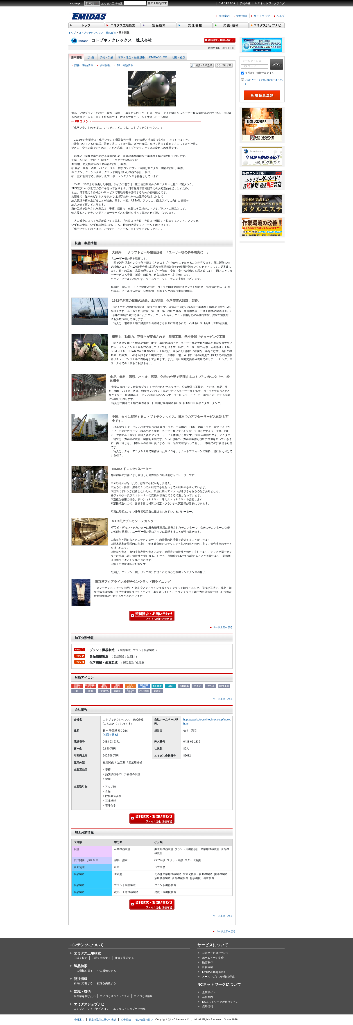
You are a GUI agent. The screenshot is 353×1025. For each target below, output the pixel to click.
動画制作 (207, 962)
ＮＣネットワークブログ (270, 3)
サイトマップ (262, 16)
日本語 (90, 3)
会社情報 (105, 65)
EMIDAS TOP (227, 3)
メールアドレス (251, 61)
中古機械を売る (106, 970)
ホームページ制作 (213, 957)
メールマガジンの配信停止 (218, 976)
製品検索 (80, 966)
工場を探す (80, 958)
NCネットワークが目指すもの (220, 1001)
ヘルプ (280, 16)
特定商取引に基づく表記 (102, 1019)
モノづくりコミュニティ (114, 996)
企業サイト (209, 992)
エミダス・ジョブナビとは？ (91, 1008)
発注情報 (80, 979)
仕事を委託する (124, 958)
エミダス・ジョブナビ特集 (129, 1008)
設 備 (91, 57)
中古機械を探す (83, 970)
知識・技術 (82, 991)
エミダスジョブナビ (89, 1004)
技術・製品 (106, 57)
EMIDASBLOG (158, 57)
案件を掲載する (106, 983)
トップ (72, 32)
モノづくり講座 (143, 996)
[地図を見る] (110, 734)
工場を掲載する (101, 958)
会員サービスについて (215, 953)
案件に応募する (83, 983)
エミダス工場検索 (112, 3)
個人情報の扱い (144, 1019)
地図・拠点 (178, 57)
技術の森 (245, 3)
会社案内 (224, 16)
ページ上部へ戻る (223, 627)
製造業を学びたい (84, 996)
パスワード (249, 66)
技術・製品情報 (83, 65)
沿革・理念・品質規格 (131, 57)
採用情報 (241, 16)
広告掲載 (207, 967)
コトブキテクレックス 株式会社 (97, 32)
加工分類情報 (125, 65)
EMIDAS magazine (213, 971)
